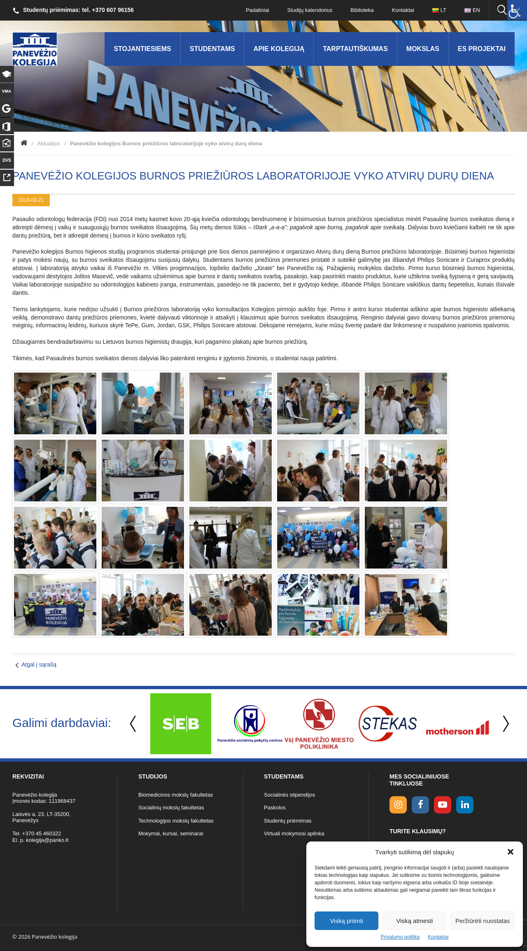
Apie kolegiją (279, 48)
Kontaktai (438, 937)
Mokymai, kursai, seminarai (170, 833)
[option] (180, 723)
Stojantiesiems (142, 48)
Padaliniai (257, 10)
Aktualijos (49, 143)
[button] (510, 852)
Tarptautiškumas (355, 48)
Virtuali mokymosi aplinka (294, 833)
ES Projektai (482, 48)
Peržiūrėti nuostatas (482, 920)
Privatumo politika (400, 937)
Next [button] (504, 724)
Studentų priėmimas (288, 821)
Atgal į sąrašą (38, 664)
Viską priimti (346, 920)
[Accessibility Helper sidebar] (517, 10)
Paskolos (275, 807)
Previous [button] (134, 724)
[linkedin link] (464, 804)
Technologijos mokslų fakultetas (176, 821)
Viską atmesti (414, 920)
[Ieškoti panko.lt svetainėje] (502, 10)
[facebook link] (420, 804)
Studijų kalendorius (310, 10)
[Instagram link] (398, 804)
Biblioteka (361, 10)
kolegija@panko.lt (47, 840)
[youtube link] (442, 804)
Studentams (212, 48)
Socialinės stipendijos (289, 795)
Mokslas (422, 48)
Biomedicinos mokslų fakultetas (175, 795)
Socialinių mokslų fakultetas (171, 807)
